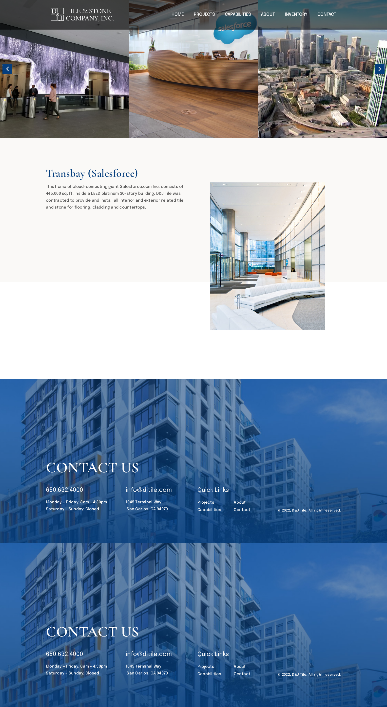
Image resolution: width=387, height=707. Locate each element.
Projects (205, 502)
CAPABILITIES (238, 14)
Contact (242, 510)
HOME (178, 14)
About (240, 502)
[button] (7, 69)
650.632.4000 (64, 490)
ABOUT (268, 14)
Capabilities (209, 510)
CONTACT (326, 14)
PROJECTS (204, 14)
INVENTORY (296, 14)
